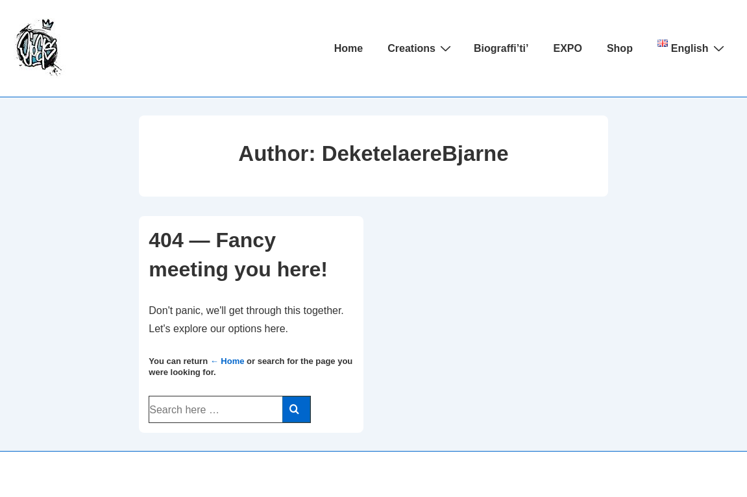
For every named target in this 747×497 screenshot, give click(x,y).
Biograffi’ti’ (501, 48)
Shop (620, 48)
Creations (420, 48)
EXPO (567, 48)
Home (348, 48)
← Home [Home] (227, 361)
